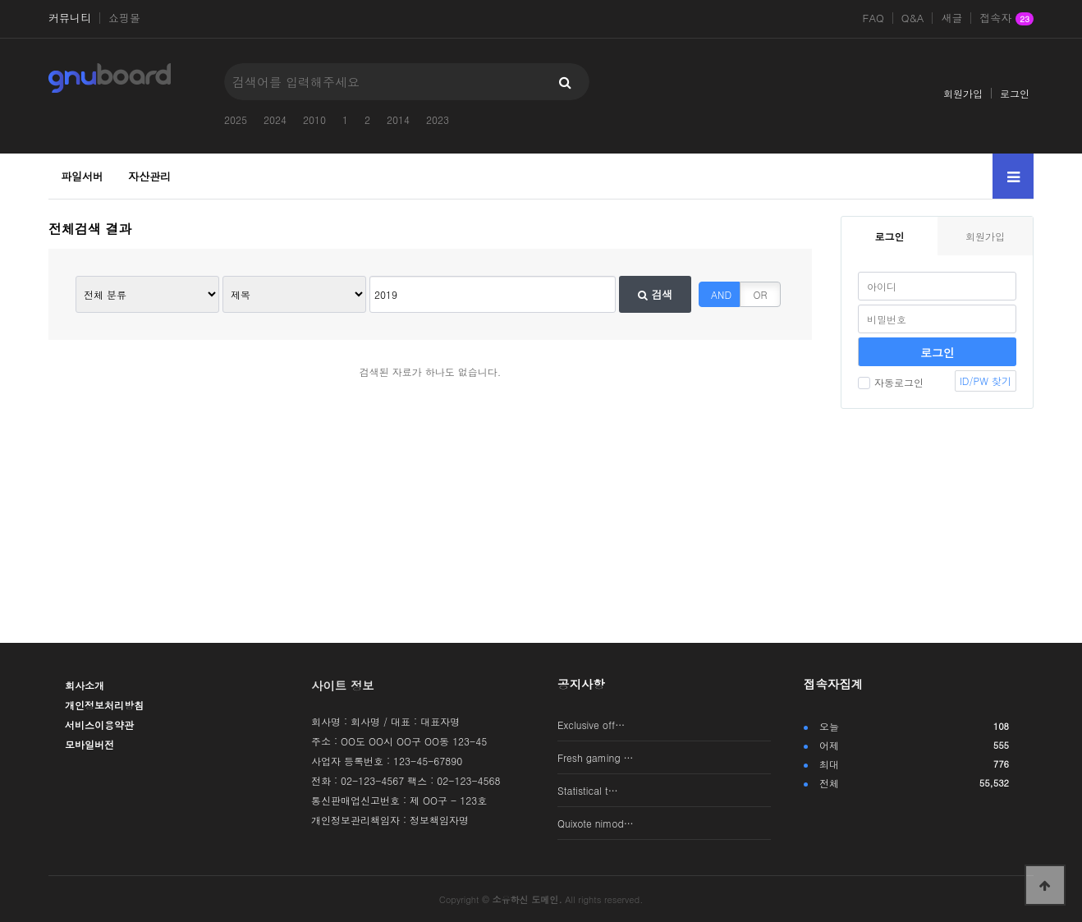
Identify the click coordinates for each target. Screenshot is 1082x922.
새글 (951, 18)
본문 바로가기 (0, 0)
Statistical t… (587, 790)
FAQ (873, 18)
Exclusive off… (591, 725)
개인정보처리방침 (104, 705)
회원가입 (963, 93)
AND (721, 294)
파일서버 (82, 176)
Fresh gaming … (595, 757)
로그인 (1014, 93)
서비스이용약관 (99, 725)
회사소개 (84, 685)
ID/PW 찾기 (985, 381)
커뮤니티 (69, 18)
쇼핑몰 (124, 18)
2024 (275, 119)
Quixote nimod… (595, 823)
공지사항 (581, 684)
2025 (235, 119)
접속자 (1006, 18)
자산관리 (149, 176)
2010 (314, 119)
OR (761, 294)
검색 (655, 294)
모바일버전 (89, 744)
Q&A (912, 18)
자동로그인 (891, 382)
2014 (398, 119)
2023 (437, 119)
